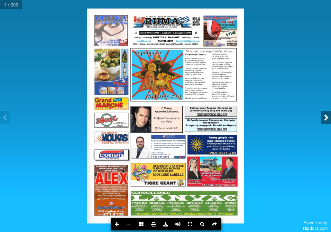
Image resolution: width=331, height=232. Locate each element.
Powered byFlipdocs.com (315, 225)
